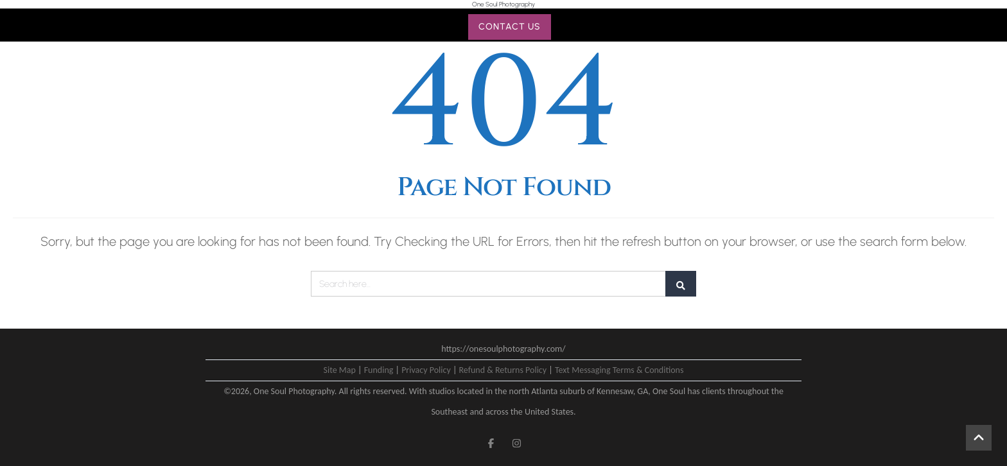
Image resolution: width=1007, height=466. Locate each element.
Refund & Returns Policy (503, 370)
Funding (379, 370)
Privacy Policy (426, 370)
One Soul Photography (503, 4)
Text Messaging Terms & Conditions (619, 370)
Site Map (340, 370)
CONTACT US (509, 26)
